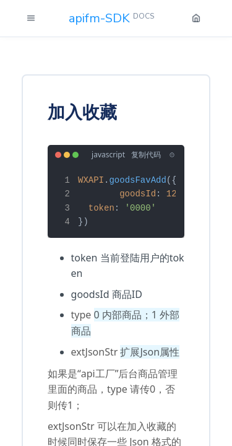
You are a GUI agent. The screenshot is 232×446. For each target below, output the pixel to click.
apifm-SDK (111, 18)
